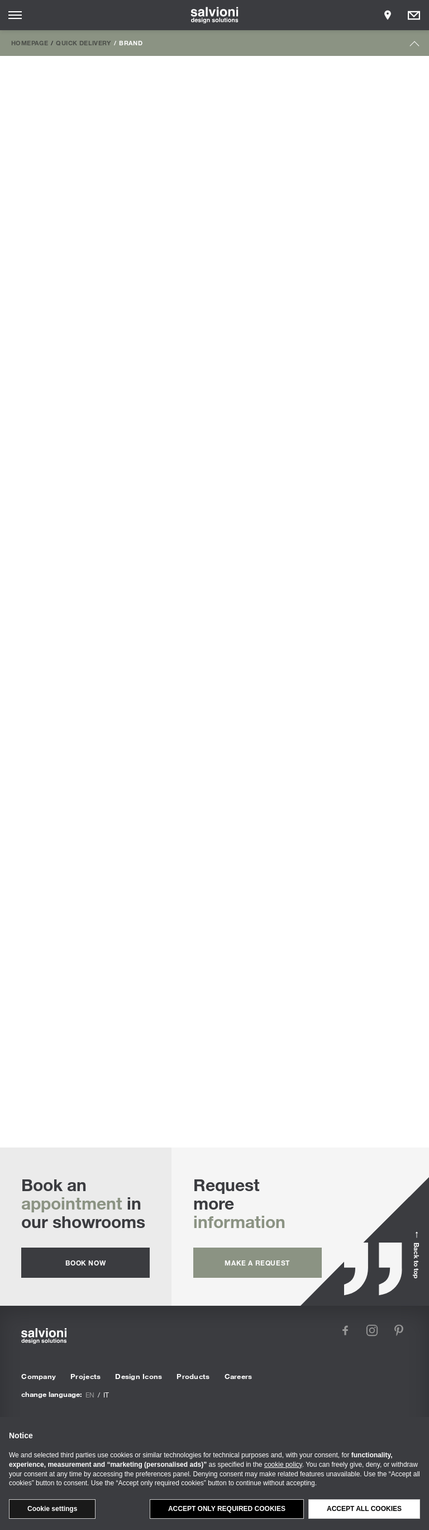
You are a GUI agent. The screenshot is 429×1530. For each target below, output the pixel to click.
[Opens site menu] (15, 15)
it (106, 1394)
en (89, 1394)
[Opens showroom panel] (387, 15)
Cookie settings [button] (52, 1509)
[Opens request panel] (414, 15)
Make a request (257, 1262)
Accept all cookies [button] (364, 1509)
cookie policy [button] (283, 1464)
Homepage (29, 42)
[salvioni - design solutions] (215, 15)
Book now (85, 1262)
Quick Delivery (83, 42)
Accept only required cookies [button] (226, 1509)
